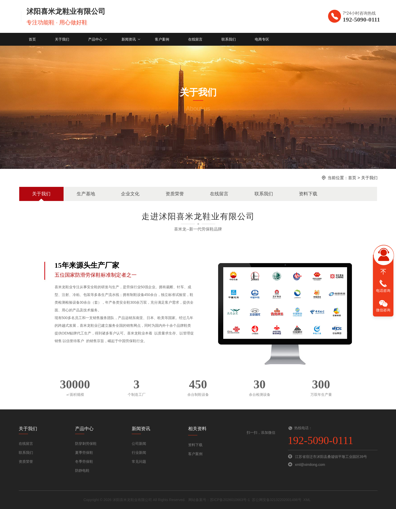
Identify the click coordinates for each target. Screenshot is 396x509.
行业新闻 (139, 452)
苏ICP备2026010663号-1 (230, 500)
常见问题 (139, 461)
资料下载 (308, 193)
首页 (32, 39)
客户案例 (162, 39)
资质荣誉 (175, 193)
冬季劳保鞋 (84, 461)
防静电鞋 (82, 470)
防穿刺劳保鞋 (86, 443)
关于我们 (62, 39)
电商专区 (262, 39)
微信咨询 (383, 310)
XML (306, 500)
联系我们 (228, 39)
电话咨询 (383, 291)
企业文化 (130, 193)
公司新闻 (139, 443)
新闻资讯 (128, 39)
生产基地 (86, 193)
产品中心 (95, 39)
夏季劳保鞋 (84, 452)
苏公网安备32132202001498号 (276, 500)
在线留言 (195, 39)
